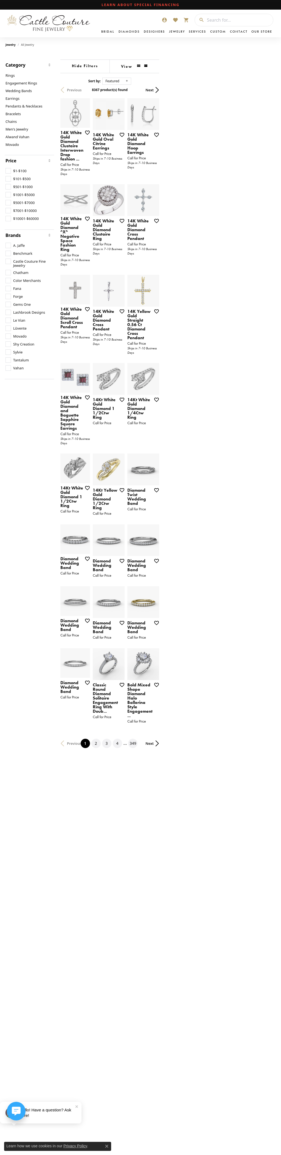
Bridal (107, 31)
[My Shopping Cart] (186, 20)
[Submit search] (199, 20)
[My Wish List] (175, 20)
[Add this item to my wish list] (127, 173)
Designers (154, 31)
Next (266, 89)
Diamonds (129, 31)
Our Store (261, 31)
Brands (13, 235)
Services (197, 31)
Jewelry (177, 31)
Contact (239, 31)
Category (15, 65)
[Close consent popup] (106, 1146)
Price (10, 160)
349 (191, 896)
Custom (218, 31)
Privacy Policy (75, 1146)
